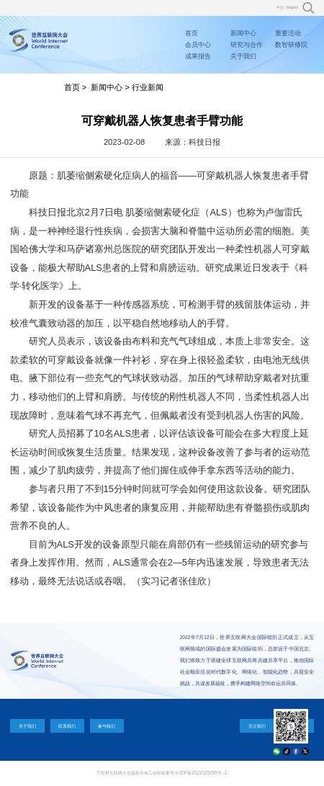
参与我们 (106, 725)
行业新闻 (147, 87)
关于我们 (243, 56)
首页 (191, 33)
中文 (280, 7)
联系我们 (67, 725)
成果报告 (198, 56)
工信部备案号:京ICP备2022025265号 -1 (187, 772)
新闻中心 (243, 33)
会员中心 (198, 44)
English (292, 7)
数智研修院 (291, 44)
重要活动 (288, 33)
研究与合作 (246, 44)
